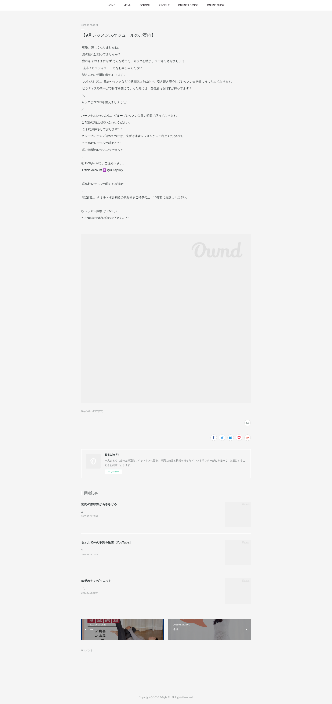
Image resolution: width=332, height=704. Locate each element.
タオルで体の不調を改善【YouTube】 (106, 542)
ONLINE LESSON (188, 5)
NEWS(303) (97, 411)
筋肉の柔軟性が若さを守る (99, 504)
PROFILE (164, 5)
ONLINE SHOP (215, 5)
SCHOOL (145, 5)
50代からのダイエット (96, 580)
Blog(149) (85, 411)
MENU (127, 5)
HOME (111, 5)
